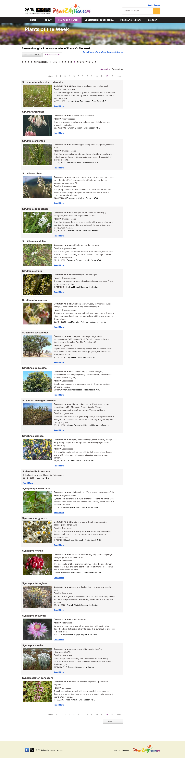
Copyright (116, 750)
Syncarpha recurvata (34, 621)
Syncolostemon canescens (37, 684)
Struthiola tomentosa (34, 302)
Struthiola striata (31, 273)
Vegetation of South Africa (99, 20)
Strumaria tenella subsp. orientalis (42, 82)
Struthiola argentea (33, 141)
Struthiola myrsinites (34, 243)
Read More (58, 106)
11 (101, 76)
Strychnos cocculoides (35, 335)
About (48, 20)
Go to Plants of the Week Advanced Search (103, 54)
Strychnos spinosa (32, 439)
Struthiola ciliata (31, 174)
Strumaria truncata (33, 112)
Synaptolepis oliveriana (35, 493)
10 (97, 76)
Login (150, 5)
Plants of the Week (68, 20)
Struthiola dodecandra (35, 210)
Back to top (112, 728)
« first (50, 76)
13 (112, 76)
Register (157, 5)
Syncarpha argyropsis (34, 522)
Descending (117, 69)
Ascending (105, 69)
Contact (152, 20)
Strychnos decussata (34, 371)
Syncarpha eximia (32, 555)
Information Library (130, 20)
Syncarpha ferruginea (34, 588)
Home (33, 20)
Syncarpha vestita (32, 651)
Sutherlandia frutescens (36, 475)
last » (119, 76)
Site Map (125, 750)
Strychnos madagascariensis (39, 404)
